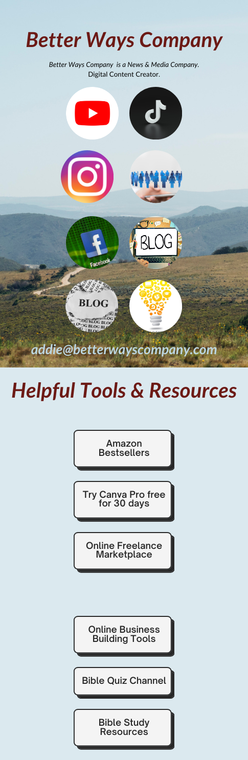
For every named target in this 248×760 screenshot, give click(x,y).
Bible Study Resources (124, 727)
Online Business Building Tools (124, 634)
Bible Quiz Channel (124, 680)
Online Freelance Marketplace (124, 550)
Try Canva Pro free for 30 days (124, 499)
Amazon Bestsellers (124, 448)
